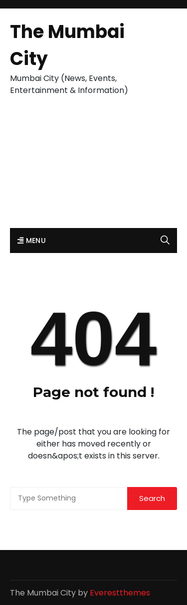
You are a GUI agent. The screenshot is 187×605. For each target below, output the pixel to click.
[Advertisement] (93, 167)
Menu (31, 241)
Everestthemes (120, 592)
